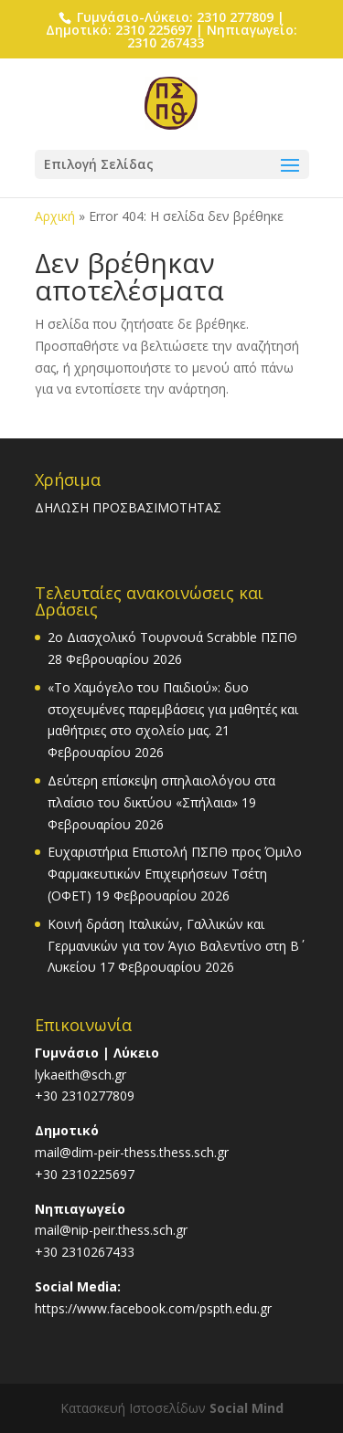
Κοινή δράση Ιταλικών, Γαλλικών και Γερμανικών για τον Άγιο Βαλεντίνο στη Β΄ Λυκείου (173, 945)
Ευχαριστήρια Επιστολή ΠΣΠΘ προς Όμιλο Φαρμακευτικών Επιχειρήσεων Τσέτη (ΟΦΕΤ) (175, 873)
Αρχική (55, 216)
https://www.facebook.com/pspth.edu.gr (153, 1308)
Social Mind (246, 1408)
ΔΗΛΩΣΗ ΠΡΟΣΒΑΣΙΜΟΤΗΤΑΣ (128, 507)
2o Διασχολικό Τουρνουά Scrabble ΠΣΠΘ (172, 637)
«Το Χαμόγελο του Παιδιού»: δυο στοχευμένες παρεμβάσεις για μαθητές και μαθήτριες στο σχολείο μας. (173, 709)
